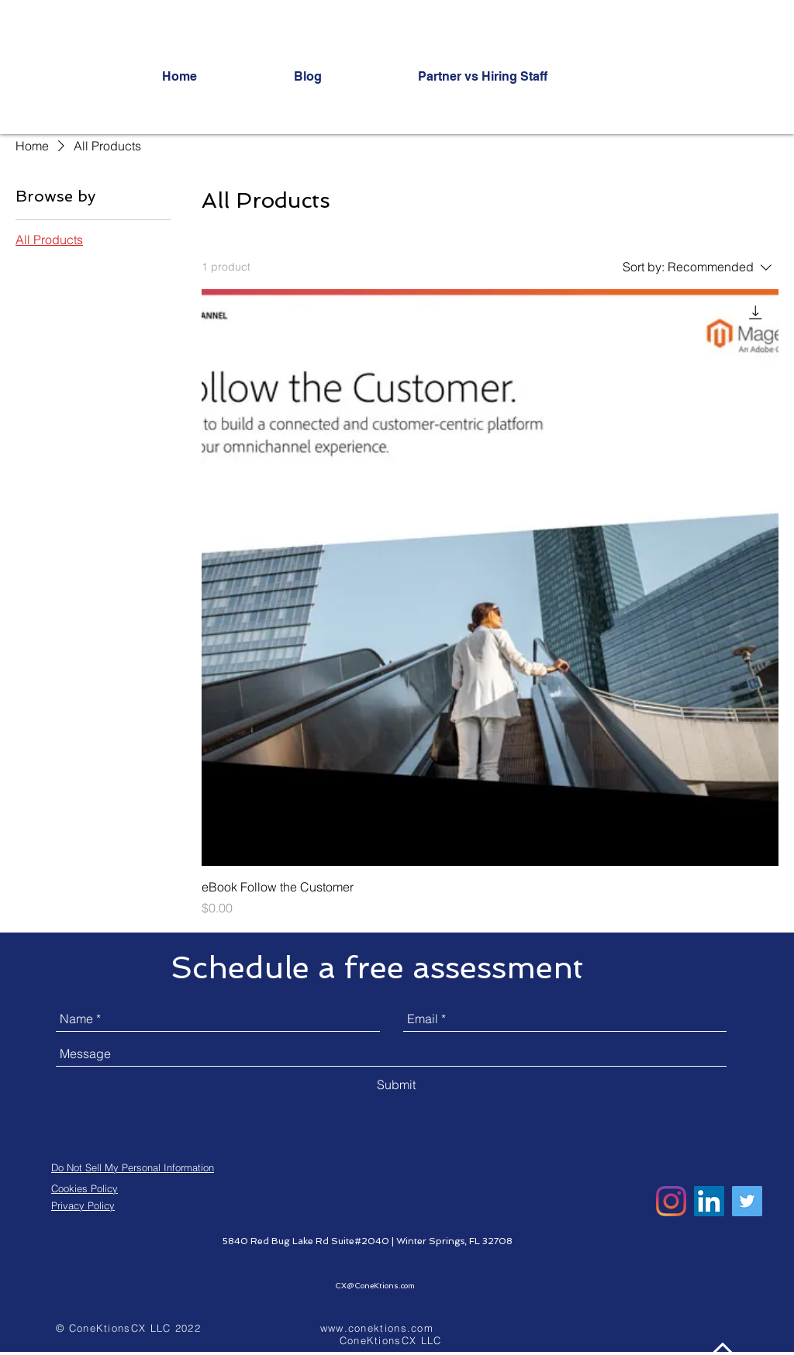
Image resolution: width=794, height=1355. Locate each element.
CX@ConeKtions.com (375, 1285)
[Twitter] (747, 1201)
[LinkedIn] (709, 1201)
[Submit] (396, 1084)
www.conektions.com (376, 1328)
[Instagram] (671, 1201)
